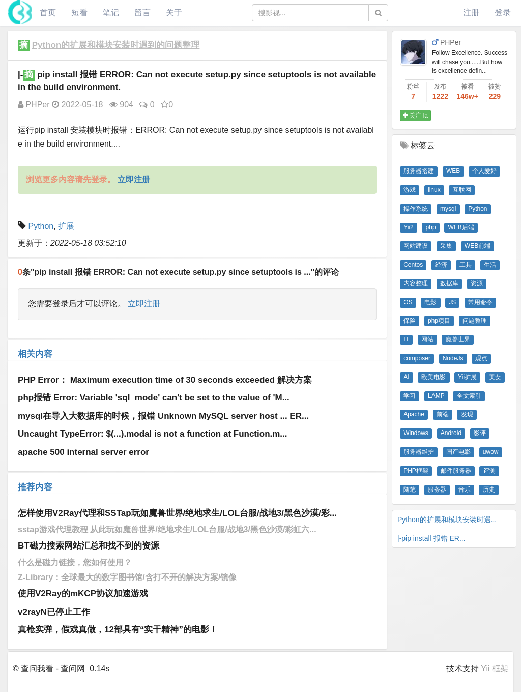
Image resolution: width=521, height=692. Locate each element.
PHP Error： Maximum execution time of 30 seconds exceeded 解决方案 (165, 380)
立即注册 (144, 303)
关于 (174, 12)
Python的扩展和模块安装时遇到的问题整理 (116, 45)
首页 (48, 12)
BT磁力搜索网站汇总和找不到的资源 (88, 546)
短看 (79, 12)
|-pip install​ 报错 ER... (431, 538)
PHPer (34, 104)
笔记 (111, 12)
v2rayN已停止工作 (54, 612)
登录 (503, 12)
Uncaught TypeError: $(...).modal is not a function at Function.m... (152, 434)
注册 (471, 12)
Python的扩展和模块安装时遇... (447, 519)
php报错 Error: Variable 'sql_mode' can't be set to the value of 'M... (154, 397)
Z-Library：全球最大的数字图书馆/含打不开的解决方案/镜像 (127, 577)
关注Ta (415, 115)
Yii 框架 (494, 668)
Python (40, 226)
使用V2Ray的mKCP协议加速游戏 (83, 593)
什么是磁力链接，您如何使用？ (75, 562)
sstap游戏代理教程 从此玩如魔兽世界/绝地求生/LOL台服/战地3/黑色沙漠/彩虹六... (167, 529)
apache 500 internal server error (83, 452)
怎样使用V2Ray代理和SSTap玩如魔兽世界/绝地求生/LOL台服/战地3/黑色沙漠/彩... (177, 513)
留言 (142, 12)
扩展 (66, 226)
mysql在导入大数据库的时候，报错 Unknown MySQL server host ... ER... (163, 416)
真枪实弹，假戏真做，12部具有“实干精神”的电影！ (118, 630)
